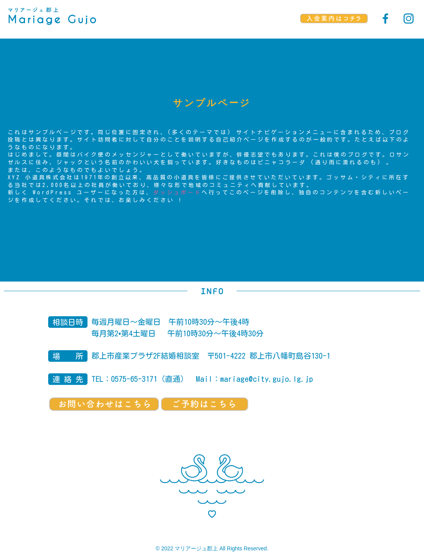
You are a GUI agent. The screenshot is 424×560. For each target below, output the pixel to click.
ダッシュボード (177, 192)
